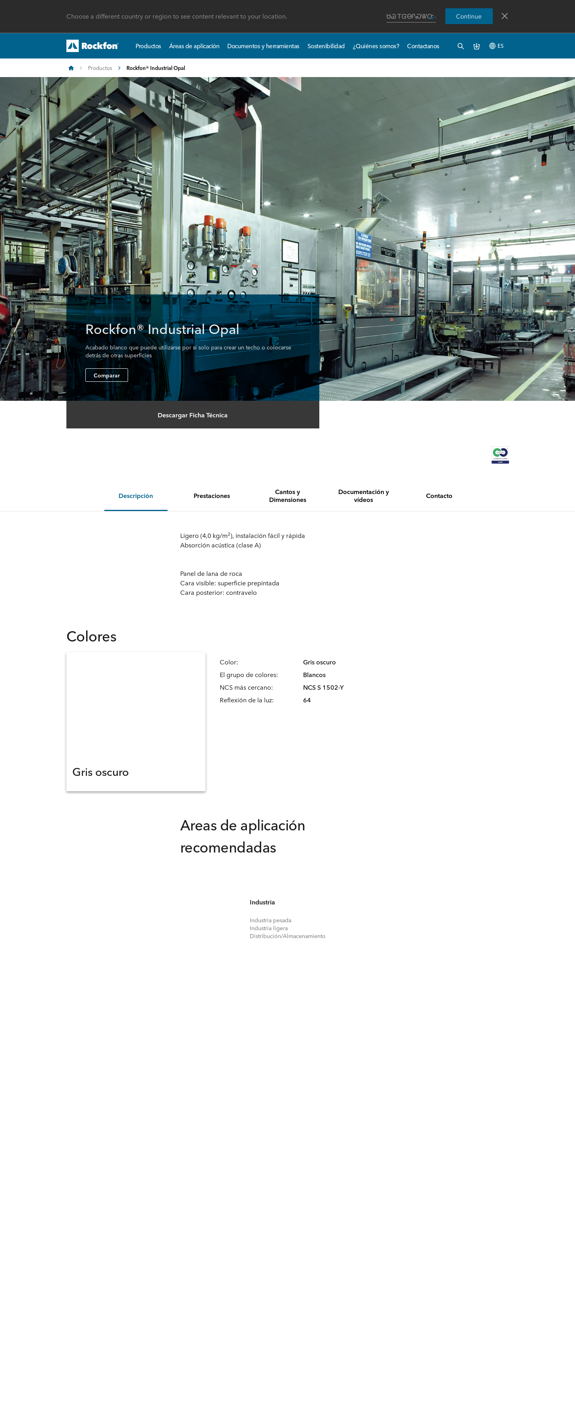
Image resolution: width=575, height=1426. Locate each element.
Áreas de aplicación (194, 45)
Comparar (107, 375)
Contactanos (423, 45)
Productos (148, 45)
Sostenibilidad (326, 45)
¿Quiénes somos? (376, 45)
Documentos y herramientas (263, 45)
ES (496, 45)
